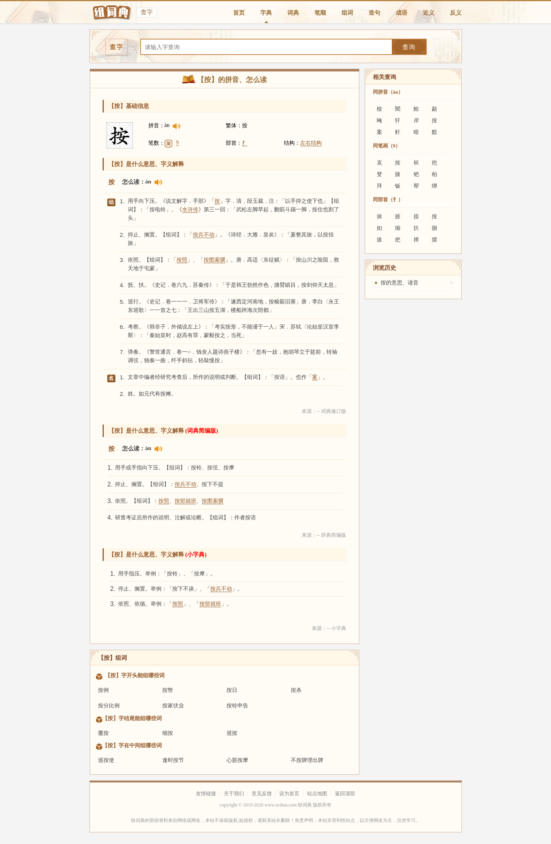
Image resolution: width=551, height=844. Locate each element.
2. (122, 234)
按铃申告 (237, 706)
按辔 (167, 690)
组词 (347, 13)
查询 (408, 47)
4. (122, 285)
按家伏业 (173, 706)
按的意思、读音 (400, 283)
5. (122, 301)
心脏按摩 (237, 760)
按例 (103, 690)
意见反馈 (262, 793)
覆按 (103, 733)
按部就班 (185, 501)
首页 (239, 13)
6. (122, 327)
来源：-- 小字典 (329, 628)
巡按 (232, 733)
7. (122, 352)
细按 (167, 733)
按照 (182, 260)
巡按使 (106, 760)
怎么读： (133, 182)
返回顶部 (345, 793)
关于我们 (234, 793)
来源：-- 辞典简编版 (324, 535)
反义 (456, 13)
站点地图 (317, 793)
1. (122, 201)
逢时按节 (173, 760)
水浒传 (190, 209)
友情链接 (206, 793)
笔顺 (320, 13)
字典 (266, 13)
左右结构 (311, 143)
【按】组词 (112, 658)
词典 (293, 13)
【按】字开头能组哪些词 (135, 675)
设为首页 (289, 793)
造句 (374, 13)
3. (122, 260)
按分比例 (109, 706)
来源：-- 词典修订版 (324, 411)
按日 (232, 690)
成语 (401, 13)
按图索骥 (214, 260)
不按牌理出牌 (307, 760)
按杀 (296, 690)
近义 (428, 13)
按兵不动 (204, 235)
